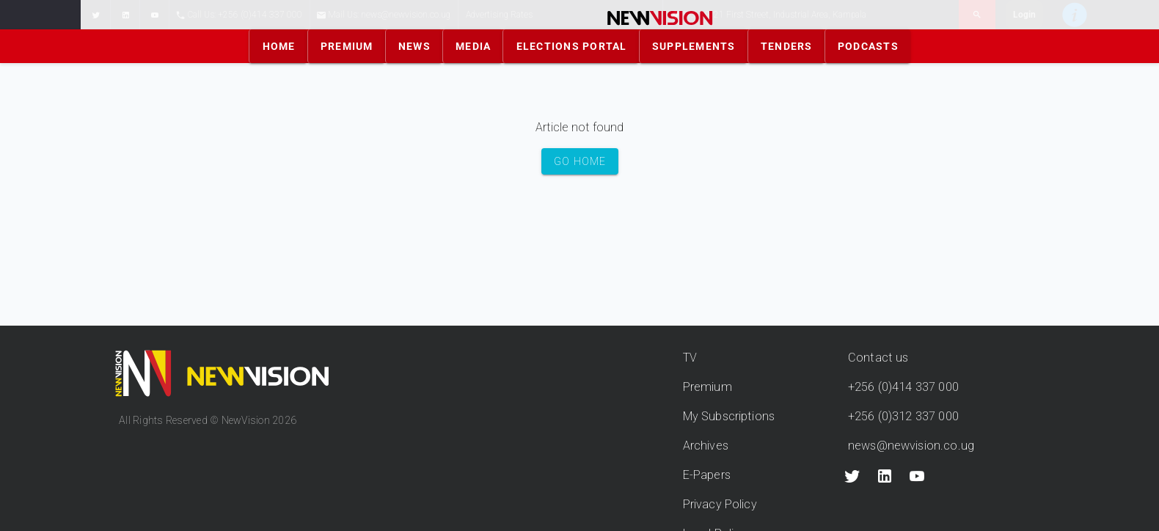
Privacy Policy (720, 504)
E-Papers (707, 475)
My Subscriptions (729, 416)
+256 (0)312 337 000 (903, 416)
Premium (707, 387)
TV (690, 358)
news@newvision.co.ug (911, 446)
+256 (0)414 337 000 (903, 387)
